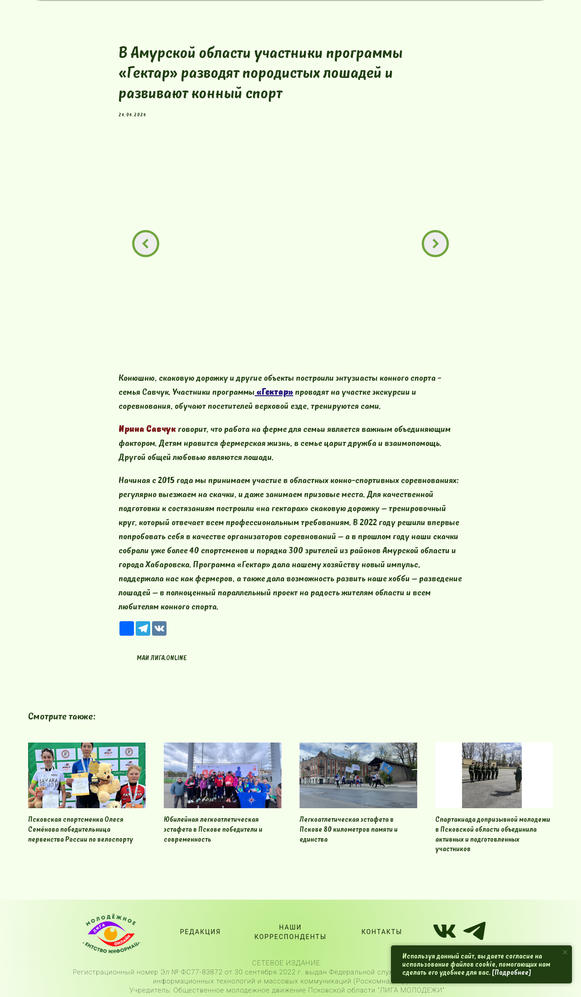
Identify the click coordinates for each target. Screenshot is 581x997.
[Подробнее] (511, 972)
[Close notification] (565, 952)
